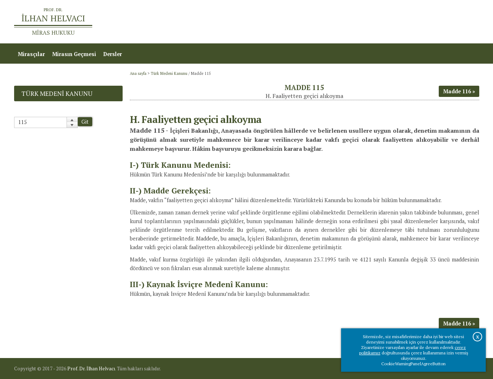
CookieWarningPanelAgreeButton (413, 363)
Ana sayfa (375, 21)
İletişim (466, 21)
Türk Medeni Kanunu (169, 73)
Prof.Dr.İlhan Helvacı (422, 21)
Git (85, 121)
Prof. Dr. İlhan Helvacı (91, 368)
